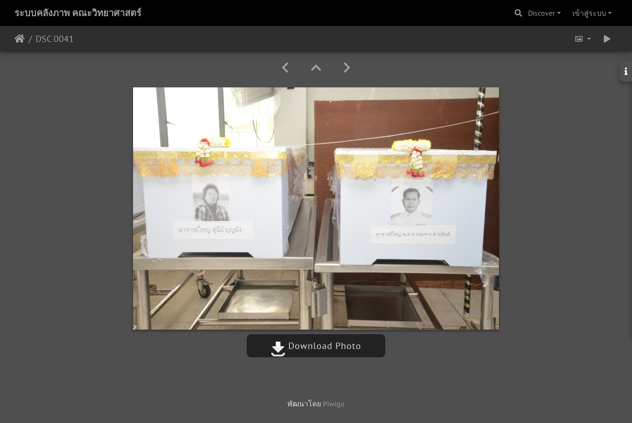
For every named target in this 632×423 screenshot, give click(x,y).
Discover (541, 13)
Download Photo (316, 346)
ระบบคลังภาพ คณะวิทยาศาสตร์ (77, 13)
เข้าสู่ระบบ (589, 13)
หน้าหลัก (19, 39)
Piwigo (334, 403)
